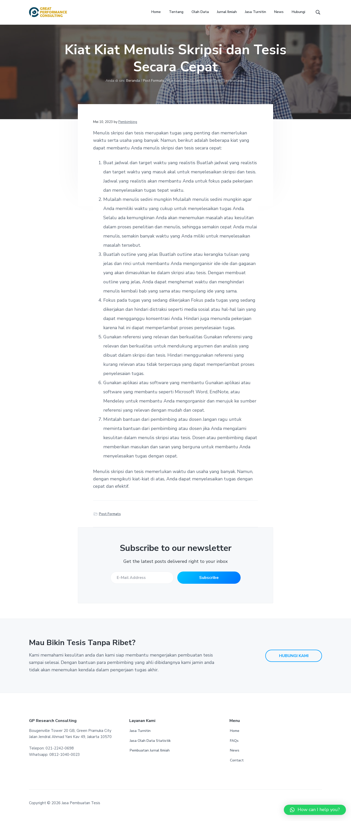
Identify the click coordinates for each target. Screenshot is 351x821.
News (234, 755)
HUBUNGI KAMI (294, 660)
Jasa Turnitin (140, 735)
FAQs (234, 745)
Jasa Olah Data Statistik (150, 745)
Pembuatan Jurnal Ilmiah (150, 755)
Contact (237, 765)
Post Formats (110, 518)
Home (234, 735)
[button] (315, 810)
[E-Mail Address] (141, 582)
